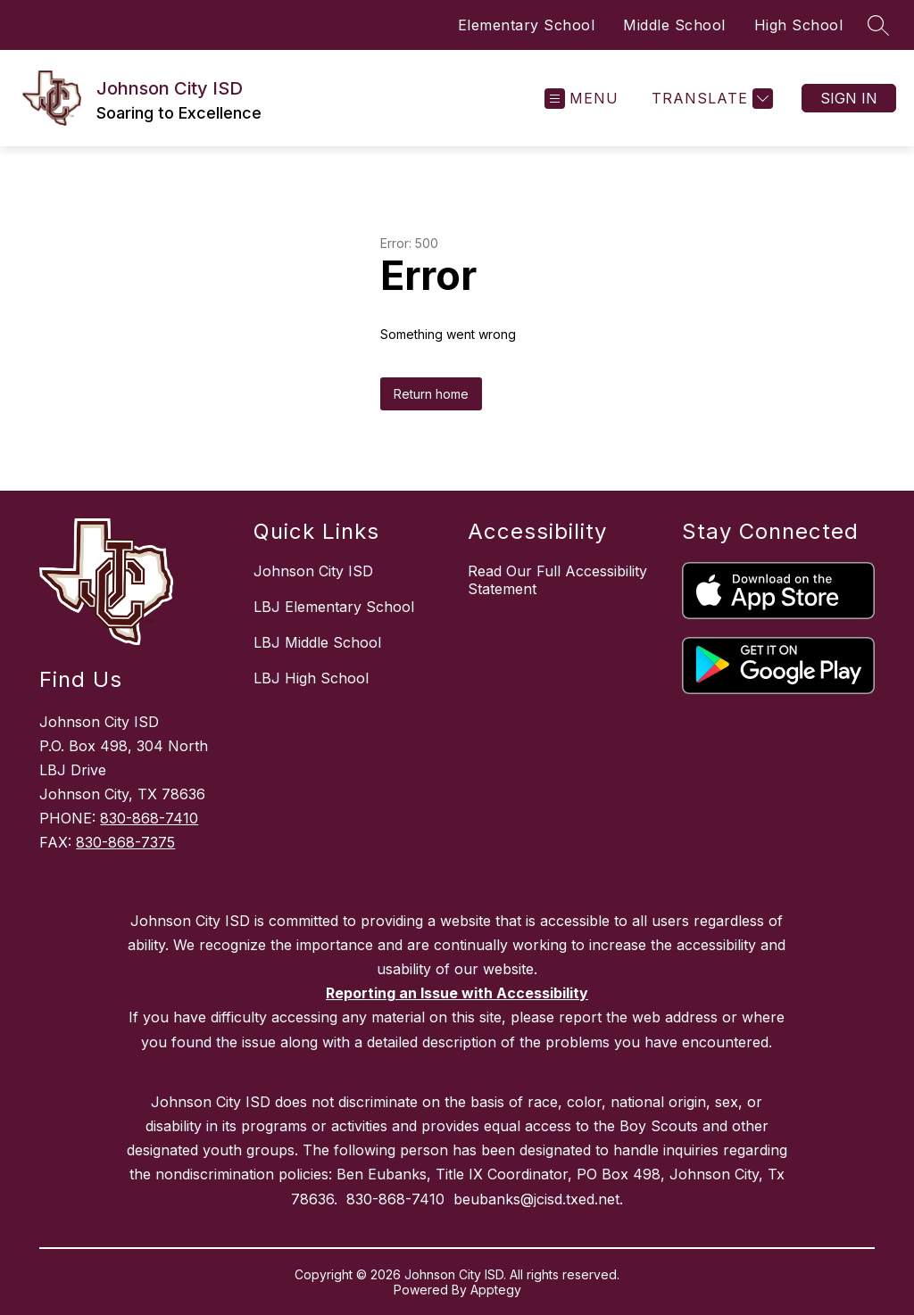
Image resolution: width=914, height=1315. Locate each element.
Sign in (848, 98)
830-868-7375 (125, 842)
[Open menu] (581, 98)
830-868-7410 (149, 818)
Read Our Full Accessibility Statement (557, 580)
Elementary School (526, 25)
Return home (431, 393)
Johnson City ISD (313, 571)
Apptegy (495, 1289)
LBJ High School (311, 678)
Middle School (674, 25)
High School (798, 25)
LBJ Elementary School (333, 607)
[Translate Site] (710, 98)
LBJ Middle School (317, 642)
